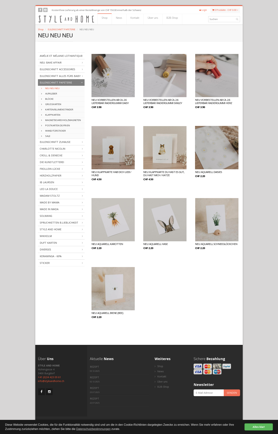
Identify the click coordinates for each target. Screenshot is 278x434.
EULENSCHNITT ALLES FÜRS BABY (60, 76)
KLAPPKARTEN (50, 114)
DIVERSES (45, 249)
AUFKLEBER (49, 93)
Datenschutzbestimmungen (93, 428)
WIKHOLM (46, 236)
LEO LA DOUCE (49, 189)
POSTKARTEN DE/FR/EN (55, 125)
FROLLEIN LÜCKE (50, 168)
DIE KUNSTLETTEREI (52, 162)
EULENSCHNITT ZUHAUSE (55, 142)
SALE (45, 136)
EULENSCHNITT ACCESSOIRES (57, 69)
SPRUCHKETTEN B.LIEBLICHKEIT (59, 222)
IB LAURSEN (47, 182)
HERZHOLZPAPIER (50, 175)
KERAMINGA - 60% (51, 256)
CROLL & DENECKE (51, 155)
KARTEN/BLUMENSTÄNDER (57, 109)
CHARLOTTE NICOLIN (52, 148)
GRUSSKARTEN (51, 104)
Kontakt (134, 19)
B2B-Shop (172, 19)
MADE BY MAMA (49, 202)
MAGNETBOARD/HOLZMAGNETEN (61, 120)
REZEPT (94, 368)
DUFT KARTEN (48, 242)
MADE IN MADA (49, 209)
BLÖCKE (47, 98)
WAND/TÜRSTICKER (53, 130)
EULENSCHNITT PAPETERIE (61, 29)
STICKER (45, 263)
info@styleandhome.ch (51, 381)
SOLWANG (46, 216)
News (119, 19)
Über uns (153, 19)
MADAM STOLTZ (50, 195)
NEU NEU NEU (50, 88)
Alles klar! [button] (259, 427)
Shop (105, 19)
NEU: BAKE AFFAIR (51, 62)
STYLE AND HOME (50, 229)
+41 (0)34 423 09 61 (49, 377)
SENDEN (232, 392)
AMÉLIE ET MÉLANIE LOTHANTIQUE (61, 55)
